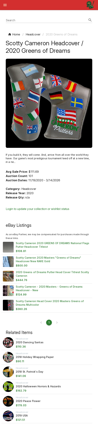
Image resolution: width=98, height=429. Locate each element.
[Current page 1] (49, 322)
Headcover (33, 34)
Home (14, 34)
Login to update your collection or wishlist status (37, 209)
